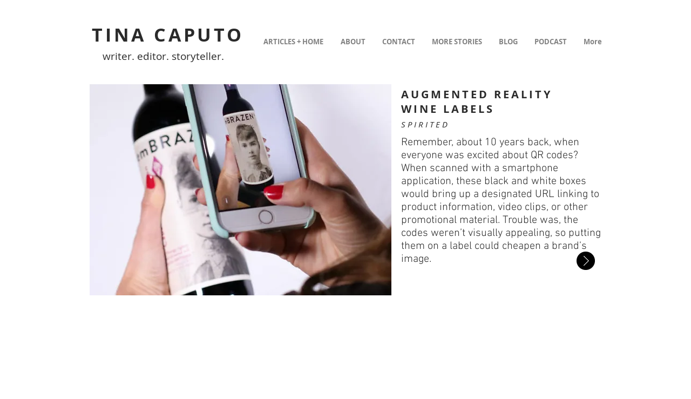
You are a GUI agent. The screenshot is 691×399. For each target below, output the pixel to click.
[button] (240, 189)
